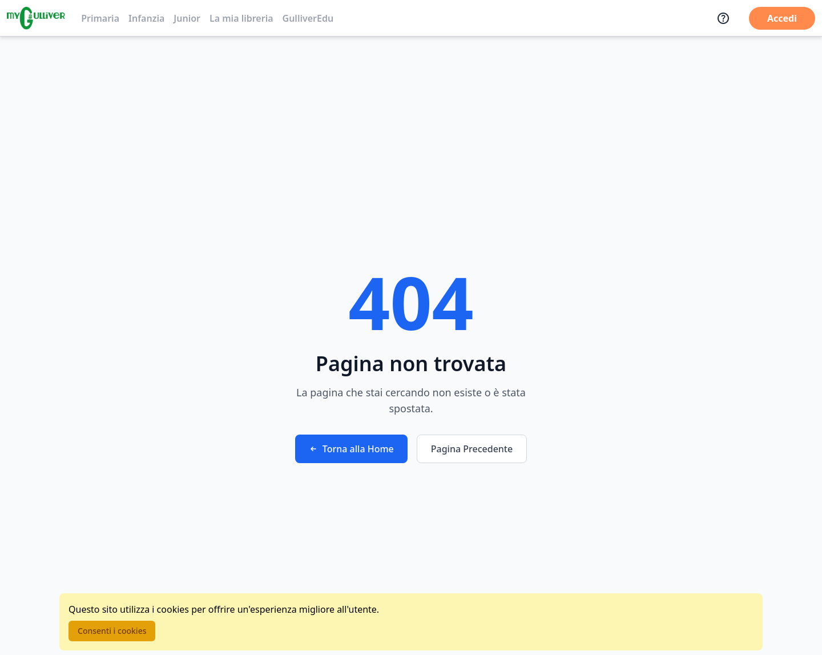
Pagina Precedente (472, 449)
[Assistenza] (723, 18)
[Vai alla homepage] (36, 18)
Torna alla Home (351, 449)
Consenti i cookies (112, 630)
